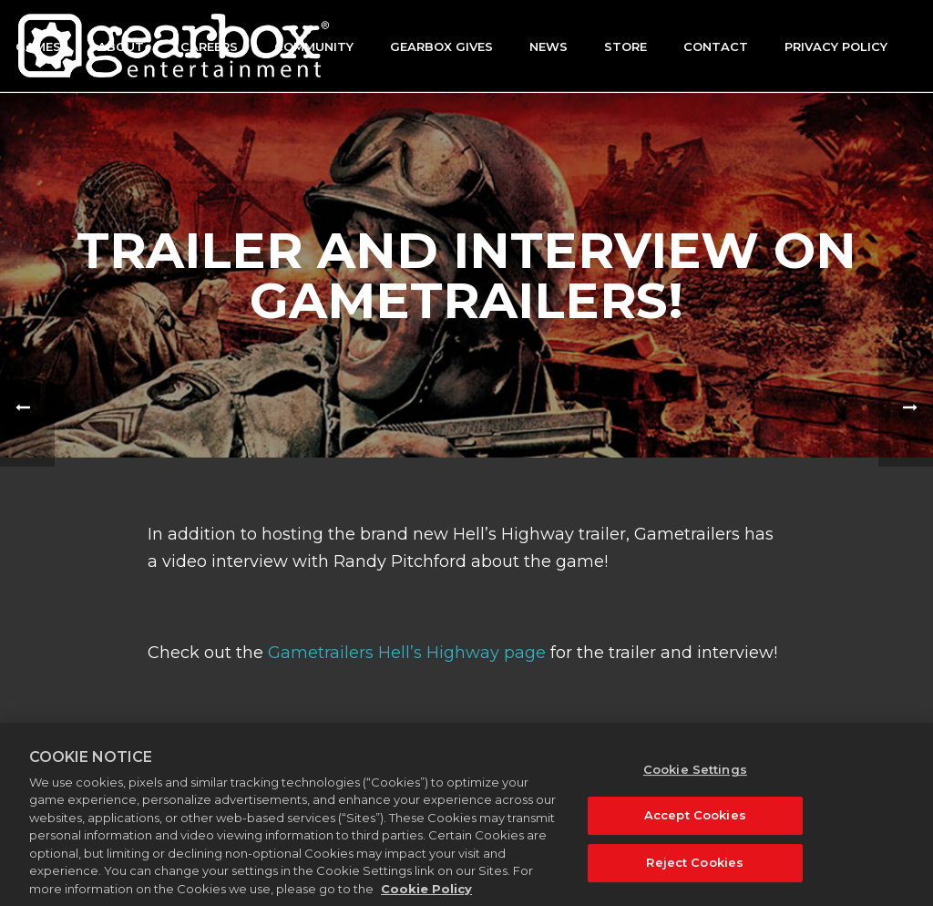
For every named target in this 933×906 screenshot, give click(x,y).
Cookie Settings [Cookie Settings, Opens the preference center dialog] (695, 777)
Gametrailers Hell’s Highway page (407, 653)
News (548, 46)
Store (625, 46)
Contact (715, 46)
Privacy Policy (835, 46)
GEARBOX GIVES (441, 46)
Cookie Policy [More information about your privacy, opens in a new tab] (426, 897)
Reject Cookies (694, 870)
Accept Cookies (695, 824)
